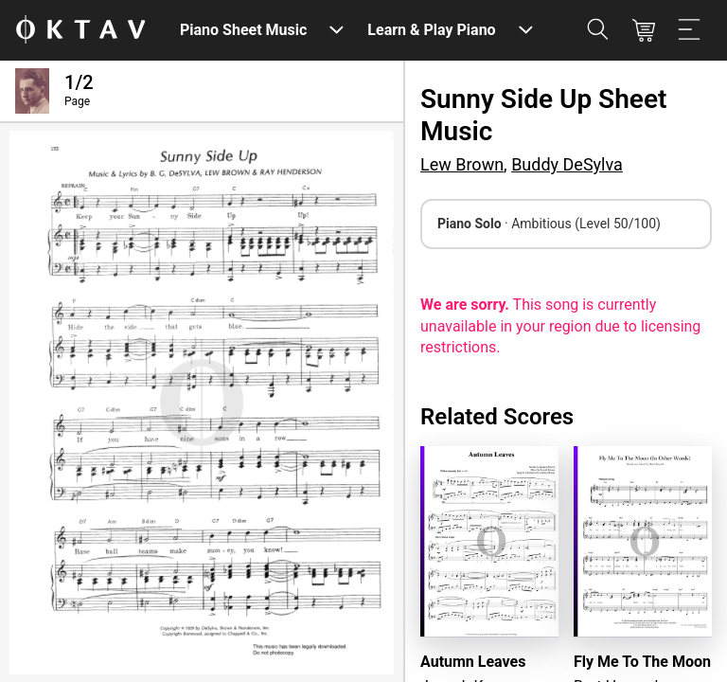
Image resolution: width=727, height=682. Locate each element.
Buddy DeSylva (567, 164)
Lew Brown (462, 164)
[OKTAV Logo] (80, 30)
